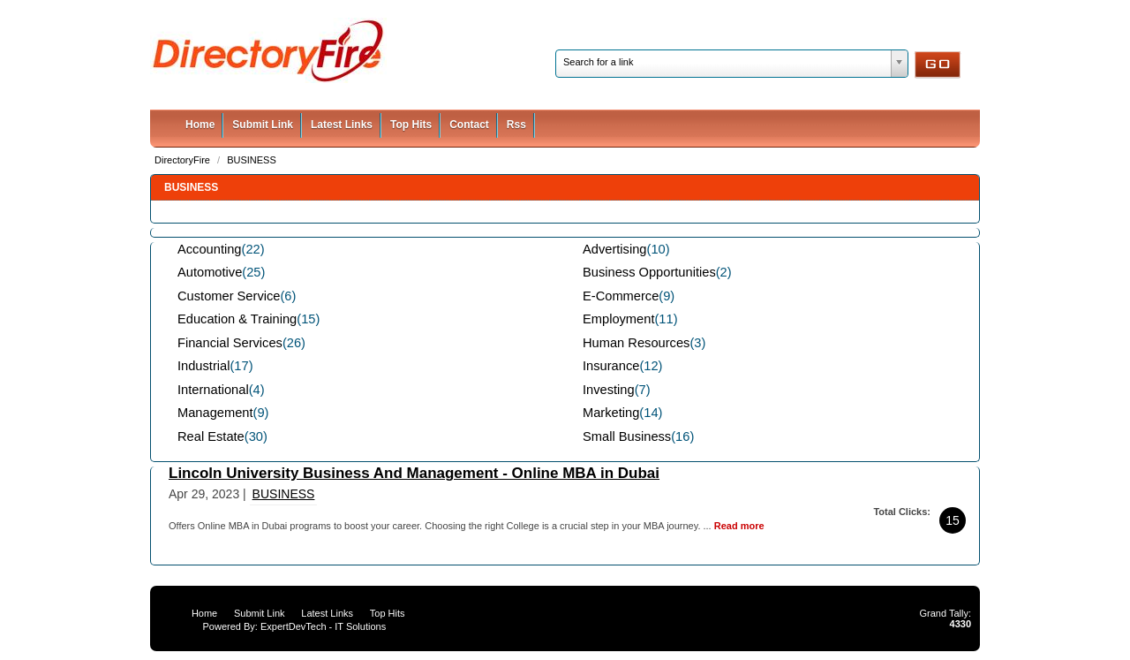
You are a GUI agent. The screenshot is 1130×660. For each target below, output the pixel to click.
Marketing (611, 413)
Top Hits (411, 124)
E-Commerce (621, 296)
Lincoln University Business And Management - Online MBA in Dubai (414, 473)
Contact (469, 124)
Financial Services (229, 343)
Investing (609, 390)
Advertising (615, 249)
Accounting (209, 249)
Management (215, 413)
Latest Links (342, 124)
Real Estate (211, 436)
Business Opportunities (649, 272)
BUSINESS (251, 160)
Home (200, 124)
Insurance (611, 366)
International (213, 390)
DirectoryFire (183, 160)
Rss (516, 124)
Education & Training (237, 319)
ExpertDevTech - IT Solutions (323, 626)
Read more (739, 525)
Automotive (209, 272)
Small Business (627, 436)
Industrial (203, 366)
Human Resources (636, 343)
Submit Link (262, 124)
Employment (618, 319)
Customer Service (228, 296)
